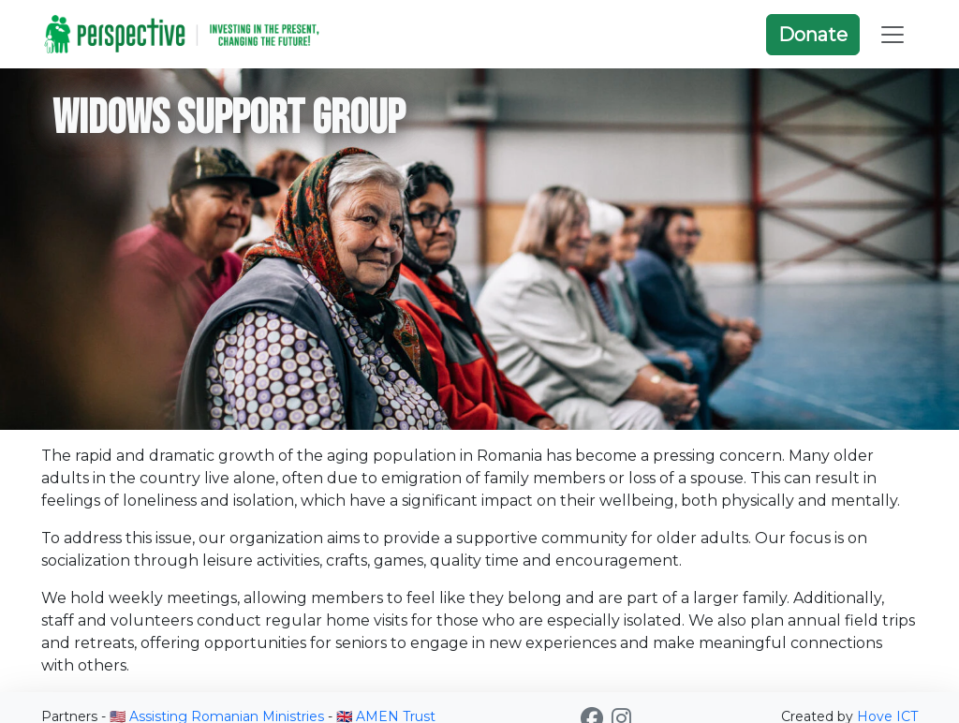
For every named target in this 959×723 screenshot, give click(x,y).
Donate (813, 34)
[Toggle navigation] (892, 34)
